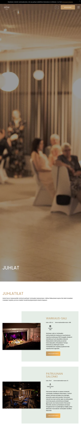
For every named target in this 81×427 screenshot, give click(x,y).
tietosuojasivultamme (67, 2)
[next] (37, 336)
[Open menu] (77, 7)
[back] (6, 336)
